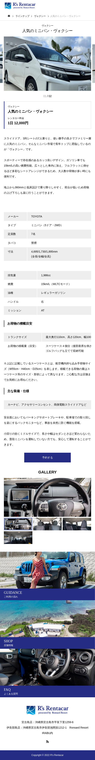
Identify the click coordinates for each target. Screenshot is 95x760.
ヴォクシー (47, 25)
